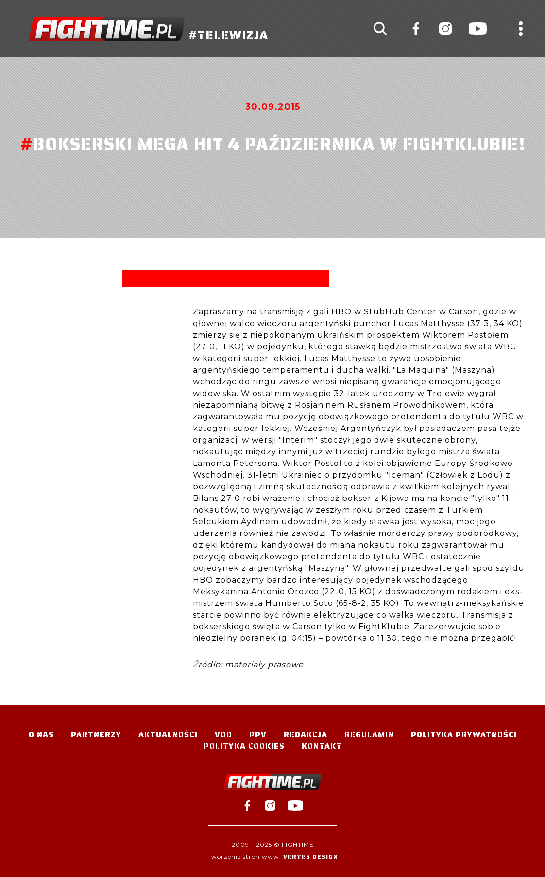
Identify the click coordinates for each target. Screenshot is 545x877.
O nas (41, 734)
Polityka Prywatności (464, 734)
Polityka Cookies (244, 746)
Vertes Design (310, 856)
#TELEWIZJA (148, 29)
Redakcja (305, 734)
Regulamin (369, 734)
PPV (258, 734)
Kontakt (322, 746)
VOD (223, 734)
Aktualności (168, 734)
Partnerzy (96, 734)
